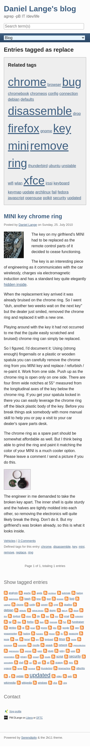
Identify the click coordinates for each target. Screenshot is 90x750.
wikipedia (27, 682)
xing (65, 683)
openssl (28, 651)
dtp (38, 616)
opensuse (33, 198)
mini (18, 145)
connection (68, 94)
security (59, 198)
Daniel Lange (27, 224)
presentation (9, 657)
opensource (14, 651)
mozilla (36, 645)
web (70, 676)
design (52, 610)
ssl (48, 662)
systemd (8, 668)
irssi (49, 183)
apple (39, 593)
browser (54, 85)
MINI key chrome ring (33, 216)
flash (42, 622)
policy (62, 651)
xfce (34, 180)
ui (9, 676)
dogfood (16, 616)
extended (79, 616)
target (19, 668)
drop (77, 114)
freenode (53, 622)
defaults (27, 99)
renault (36, 657)
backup (79, 593)
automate (66, 593)
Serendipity (29, 737)
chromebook (18, 94)
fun (64, 622)
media (73, 639)
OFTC (39, 717)
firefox (23, 128)
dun (47, 616)
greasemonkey (10, 633)
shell (21, 662)
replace (21, 552)
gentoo (12, 627)
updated (74, 198)
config (53, 94)
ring (17, 163)
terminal (31, 668)
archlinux (43, 192)
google (65, 628)
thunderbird (38, 166)
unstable (68, 166)
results (47, 657)
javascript (16, 198)
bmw (38, 599)
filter (19, 622)
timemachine (64, 668)
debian (13, 99)
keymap (14, 192)
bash (27, 598)
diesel (75, 610)
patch (39, 651)
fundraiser (78, 621)
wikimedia (10, 682)
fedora (63, 192)
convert (44, 604)
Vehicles (9, 541)
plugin (51, 651)
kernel (27, 639)
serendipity (8, 663)
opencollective (79, 645)
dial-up (64, 610)
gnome (46, 131)
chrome (27, 82)
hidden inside (15, 285)
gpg (77, 628)
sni (30, 663)
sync (71, 662)
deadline (68, 604)
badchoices (13, 599)
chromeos (38, 94)
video (59, 676)
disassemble (40, 111)
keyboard (61, 183)
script (59, 656)
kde (16, 639)
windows (42, 682)
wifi (10, 183)
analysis (13, 593)
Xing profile (15, 711)
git (23, 628)
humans (39, 634)
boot (49, 599)
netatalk (49, 645)
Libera (29, 717)
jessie (6, 639)
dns (5, 616)
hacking (26, 633)
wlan (19, 183)
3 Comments (27, 541)
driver (28, 616)
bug (71, 82)
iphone (52, 634)
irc (62, 633)
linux (62, 639)
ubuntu (54, 166)
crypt (56, 604)
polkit (47, 198)
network (63, 645)
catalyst (7, 605)
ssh (39, 662)
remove (49, 145)
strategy (59, 662)
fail (54, 192)
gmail (32, 628)
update (28, 192)
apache (27, 593)
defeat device (38, 610)
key (62, 128)
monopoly (8, 645)
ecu (56, 616)
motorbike (22, 645)
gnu (54, 628)
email (66, 616)
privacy (23, 657)
